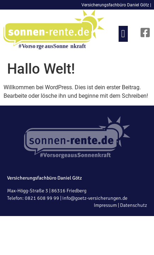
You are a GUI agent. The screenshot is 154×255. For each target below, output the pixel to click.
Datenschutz (133, 205)
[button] (123, 34)
